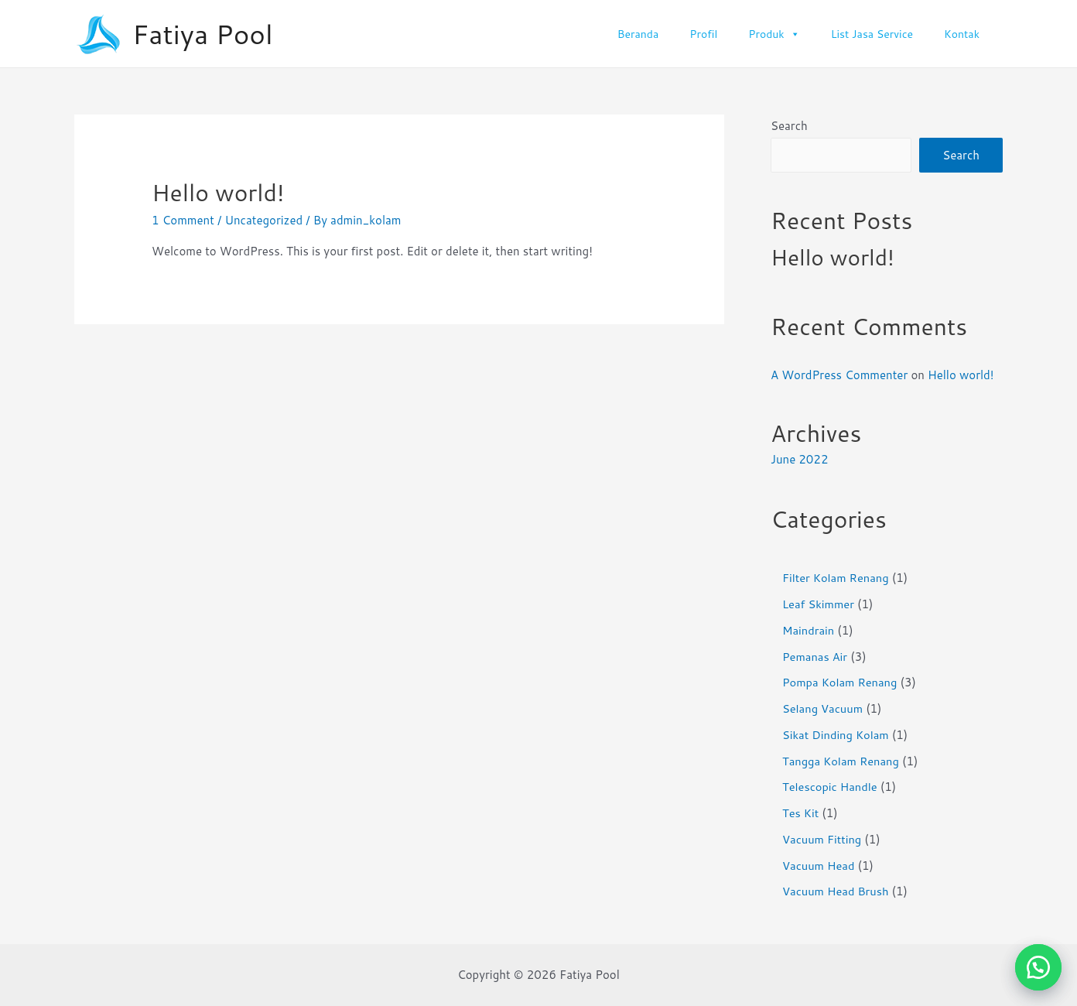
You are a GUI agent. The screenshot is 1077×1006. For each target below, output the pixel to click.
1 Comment (183, 220)
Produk (773, 34)
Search (789, 126)
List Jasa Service (872, 34)
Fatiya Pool (202, 34)
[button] (1038, 967)
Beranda (638, 34)
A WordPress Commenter (839, 376)
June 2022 (799, 460)
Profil (703, 34)
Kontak (962, 34)
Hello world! (218, 192)
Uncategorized (263, 220)
